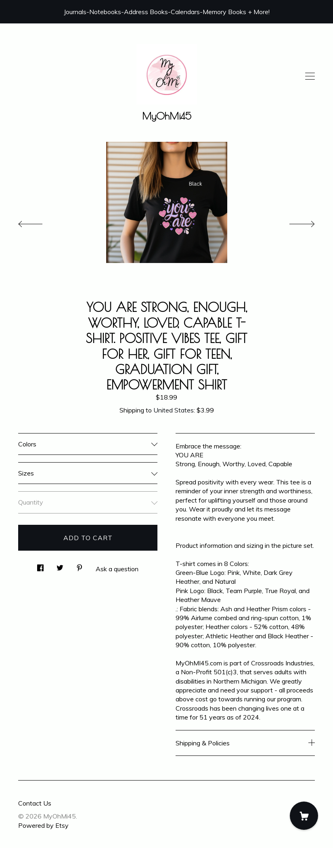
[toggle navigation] (310, 76)
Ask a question (117, 569)
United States (173, 410)
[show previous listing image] (38, 222)
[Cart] (304, 816)
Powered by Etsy (43, 825)
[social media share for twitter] (60, 565)
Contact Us (34, 803)
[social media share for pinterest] (79, 565)
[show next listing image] (294, 222)
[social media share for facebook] (40, 565)
